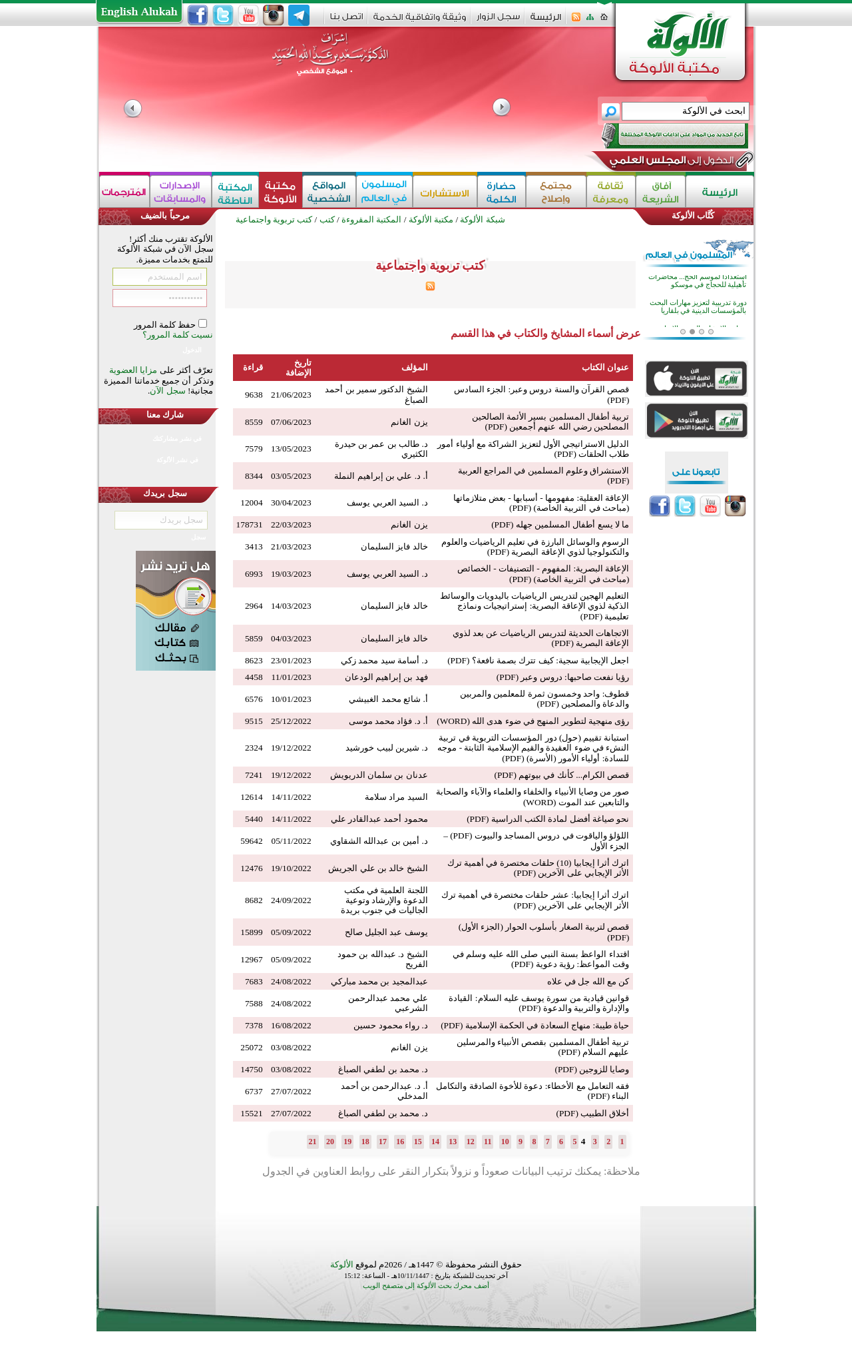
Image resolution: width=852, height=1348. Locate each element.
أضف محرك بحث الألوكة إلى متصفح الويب (426, 1285)
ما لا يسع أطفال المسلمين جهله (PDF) (560, 524)
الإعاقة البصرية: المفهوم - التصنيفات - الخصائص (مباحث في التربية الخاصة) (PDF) (543, 573)
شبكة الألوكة (482, 219)
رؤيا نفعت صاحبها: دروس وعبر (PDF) (563, 677)
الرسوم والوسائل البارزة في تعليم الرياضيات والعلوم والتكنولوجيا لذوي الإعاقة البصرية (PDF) (535, 547)
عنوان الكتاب (605, 367)
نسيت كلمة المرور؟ (178, 335)
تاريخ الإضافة (299, 368)
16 (400, 1141)
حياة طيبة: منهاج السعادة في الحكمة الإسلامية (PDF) (535, 1025)
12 (471, 1141)
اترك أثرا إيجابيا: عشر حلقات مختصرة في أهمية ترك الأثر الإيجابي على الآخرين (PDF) (535, 900)
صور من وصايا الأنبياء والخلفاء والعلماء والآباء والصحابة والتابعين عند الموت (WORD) (532, 797)
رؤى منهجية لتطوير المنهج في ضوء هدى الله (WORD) (533, 721)
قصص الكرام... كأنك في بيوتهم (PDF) (561, 775)
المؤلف (414, 367)
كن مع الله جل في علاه (588, 981)
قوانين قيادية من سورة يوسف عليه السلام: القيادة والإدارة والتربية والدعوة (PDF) (539, 1003)
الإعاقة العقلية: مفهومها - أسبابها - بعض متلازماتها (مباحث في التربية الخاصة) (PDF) (541, 503)
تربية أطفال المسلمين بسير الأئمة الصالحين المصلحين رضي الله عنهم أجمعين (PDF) (551, 422)
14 (435, 1141)
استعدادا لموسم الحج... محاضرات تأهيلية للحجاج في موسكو (697, 304)
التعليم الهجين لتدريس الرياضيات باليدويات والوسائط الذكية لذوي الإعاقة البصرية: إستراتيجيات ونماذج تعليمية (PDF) (535, 606)
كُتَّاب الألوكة (693, 215)
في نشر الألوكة (177, 460)
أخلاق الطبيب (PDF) (592, 1113)
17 (383, 1141)
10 (505, 1141)
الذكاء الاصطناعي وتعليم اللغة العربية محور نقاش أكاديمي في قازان (701, 282)
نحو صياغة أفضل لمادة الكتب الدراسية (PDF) (548, 819)
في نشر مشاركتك (177, 438)
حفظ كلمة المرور (166, 325)
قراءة (253, 367)
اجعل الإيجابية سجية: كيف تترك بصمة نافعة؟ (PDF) (538, 660)
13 (453, 1141)
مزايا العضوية (133, 370)
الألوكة (341, 1264)
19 (347, 1141)
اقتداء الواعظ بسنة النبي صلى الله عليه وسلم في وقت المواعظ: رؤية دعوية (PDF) (541, 959)
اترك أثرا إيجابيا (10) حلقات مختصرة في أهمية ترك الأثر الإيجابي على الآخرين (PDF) (538, 868)
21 (313, 1141)
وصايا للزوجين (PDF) (591, 1069)
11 (487, 1141)
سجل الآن (167, 391)
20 (330, 1141)
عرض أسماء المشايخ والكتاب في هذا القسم (546, 333)
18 (365, 1141)
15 (418, 1141)
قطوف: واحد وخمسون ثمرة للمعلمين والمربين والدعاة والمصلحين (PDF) (544, 699)
